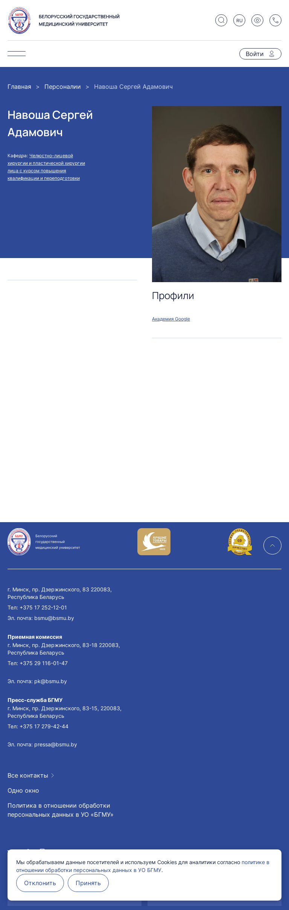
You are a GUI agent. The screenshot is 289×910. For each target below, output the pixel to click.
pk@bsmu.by (50, 681)
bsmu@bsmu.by (54, 618)
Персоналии (62, 86)
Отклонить (40, 883)
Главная (19, 86)
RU (239, 20)
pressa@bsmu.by (55, 744)
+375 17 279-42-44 (44, 726)
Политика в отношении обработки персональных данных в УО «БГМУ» (61, 810)
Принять (88, 883)
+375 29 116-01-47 (44, 663)
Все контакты (28, 775)
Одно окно (23, 790)
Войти (255, 54)
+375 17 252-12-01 (43, 607)
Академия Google (171, 319)
